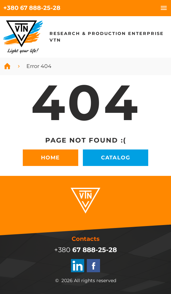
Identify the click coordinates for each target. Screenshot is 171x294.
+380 (31, 8)
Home (50, 157)
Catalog (115, 157)
